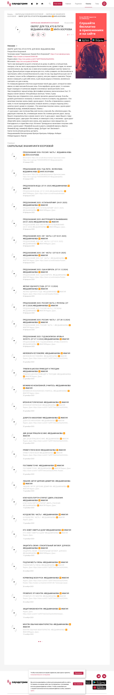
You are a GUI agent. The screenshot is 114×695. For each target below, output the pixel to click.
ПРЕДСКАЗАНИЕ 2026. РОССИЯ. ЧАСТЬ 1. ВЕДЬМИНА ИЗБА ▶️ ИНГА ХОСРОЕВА (43, 153)
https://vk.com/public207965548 (28, 61)
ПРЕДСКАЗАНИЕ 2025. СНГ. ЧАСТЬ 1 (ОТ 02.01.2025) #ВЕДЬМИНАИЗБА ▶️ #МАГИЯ (44, 253)
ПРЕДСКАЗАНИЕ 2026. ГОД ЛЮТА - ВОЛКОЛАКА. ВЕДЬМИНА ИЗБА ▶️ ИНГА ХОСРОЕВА (47, 170)
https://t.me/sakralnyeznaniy (60, 54)
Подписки (78, 4)
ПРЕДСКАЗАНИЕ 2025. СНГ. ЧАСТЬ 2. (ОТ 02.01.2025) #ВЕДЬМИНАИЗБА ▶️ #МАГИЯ (44, 237)
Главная (68, 4)
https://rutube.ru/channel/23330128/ (26, 56)
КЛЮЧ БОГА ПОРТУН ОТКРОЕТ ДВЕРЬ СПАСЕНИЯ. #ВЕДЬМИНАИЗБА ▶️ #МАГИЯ (44, 505)
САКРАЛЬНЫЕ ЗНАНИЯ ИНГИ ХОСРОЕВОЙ (29, 14)
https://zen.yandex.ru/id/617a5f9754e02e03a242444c (38, 59)
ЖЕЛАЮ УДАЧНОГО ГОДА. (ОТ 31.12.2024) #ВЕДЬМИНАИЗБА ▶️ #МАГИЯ (43, 287)
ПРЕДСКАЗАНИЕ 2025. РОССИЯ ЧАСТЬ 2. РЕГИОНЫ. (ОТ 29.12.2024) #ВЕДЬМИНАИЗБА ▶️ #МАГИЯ (47, 305)
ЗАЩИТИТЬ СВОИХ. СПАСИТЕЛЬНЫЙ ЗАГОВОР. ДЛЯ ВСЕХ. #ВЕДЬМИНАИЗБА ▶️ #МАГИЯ (46, 555)
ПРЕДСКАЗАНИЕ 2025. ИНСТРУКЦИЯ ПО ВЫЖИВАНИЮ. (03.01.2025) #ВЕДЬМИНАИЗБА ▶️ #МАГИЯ (46, 222)
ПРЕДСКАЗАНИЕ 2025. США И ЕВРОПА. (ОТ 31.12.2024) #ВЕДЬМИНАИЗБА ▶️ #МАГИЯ (44, 270)
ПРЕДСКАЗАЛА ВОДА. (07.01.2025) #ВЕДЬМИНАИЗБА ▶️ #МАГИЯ (40, 186)
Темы (97, 4)
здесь (32, 690)
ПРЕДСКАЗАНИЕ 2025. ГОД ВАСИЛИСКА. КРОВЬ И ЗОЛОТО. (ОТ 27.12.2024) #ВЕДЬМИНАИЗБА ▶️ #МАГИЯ (47, 339)
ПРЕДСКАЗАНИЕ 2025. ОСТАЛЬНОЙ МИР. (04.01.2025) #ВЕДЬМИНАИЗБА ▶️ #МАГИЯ (44, 203)
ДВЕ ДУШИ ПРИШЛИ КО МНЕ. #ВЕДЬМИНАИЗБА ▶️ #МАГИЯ (38, 438)
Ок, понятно (78, 684)
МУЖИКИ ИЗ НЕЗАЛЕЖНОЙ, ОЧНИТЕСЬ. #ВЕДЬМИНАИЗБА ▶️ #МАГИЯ (43, 387)
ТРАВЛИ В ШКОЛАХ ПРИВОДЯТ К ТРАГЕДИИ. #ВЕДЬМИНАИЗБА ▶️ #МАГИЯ (45, 371)
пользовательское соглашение (41, 675)
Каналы (88, 4)
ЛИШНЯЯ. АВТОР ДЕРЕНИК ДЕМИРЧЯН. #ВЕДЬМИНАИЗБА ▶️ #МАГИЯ (43, 488)
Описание (12, 46)
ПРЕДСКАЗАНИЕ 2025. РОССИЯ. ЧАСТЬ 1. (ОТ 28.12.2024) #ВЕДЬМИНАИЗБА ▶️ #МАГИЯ (45, 320)
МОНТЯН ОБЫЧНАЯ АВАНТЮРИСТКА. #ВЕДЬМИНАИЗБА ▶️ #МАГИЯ (41, 639)
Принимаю (78, 673)
